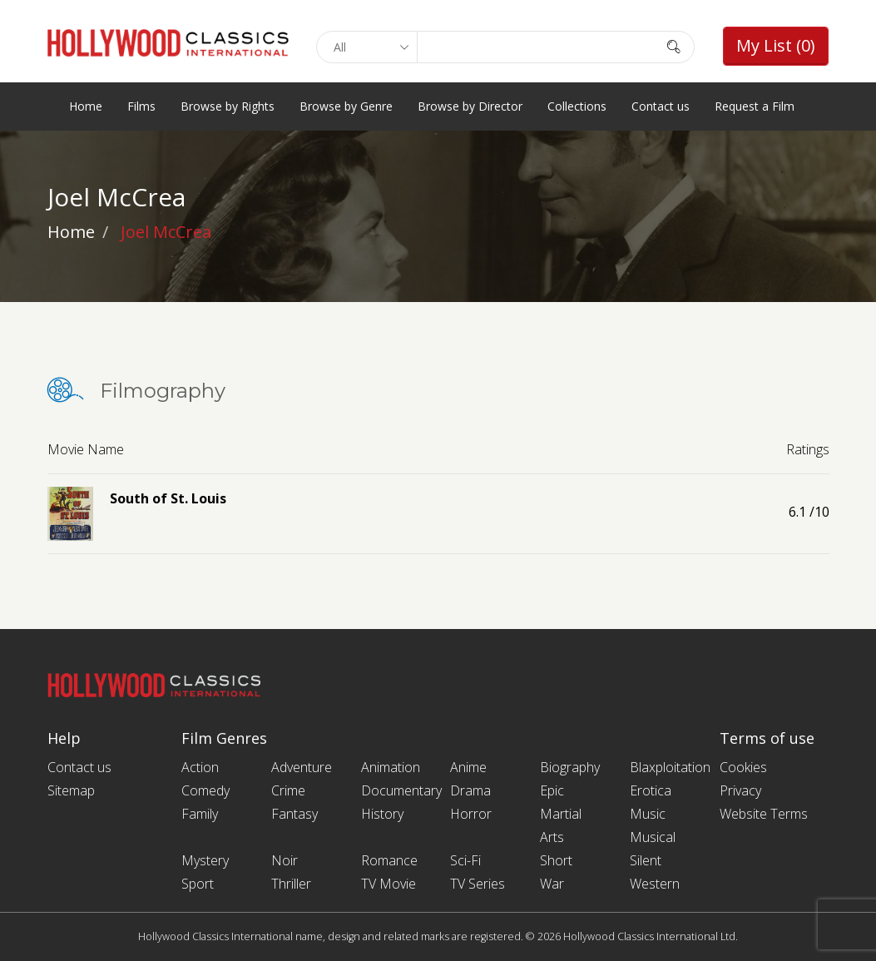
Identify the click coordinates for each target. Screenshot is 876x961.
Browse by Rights (228, 106)
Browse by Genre (346, 106)
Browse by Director (470, 106)
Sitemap (71, 790)
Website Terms (764, 814)
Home (85, 106)
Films (141, 106)
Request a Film (754, 106)
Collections (576, 106)
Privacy (740, 790)
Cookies (743, 767)
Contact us (660, 106)
